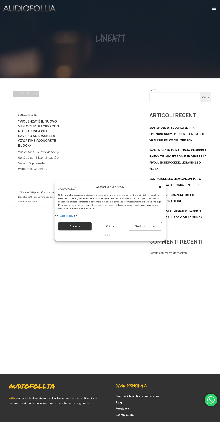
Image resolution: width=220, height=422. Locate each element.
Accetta (75, 226)
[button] (160, 187)
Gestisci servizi (67, 216)
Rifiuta (110, 226)
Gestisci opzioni (145, 226)
